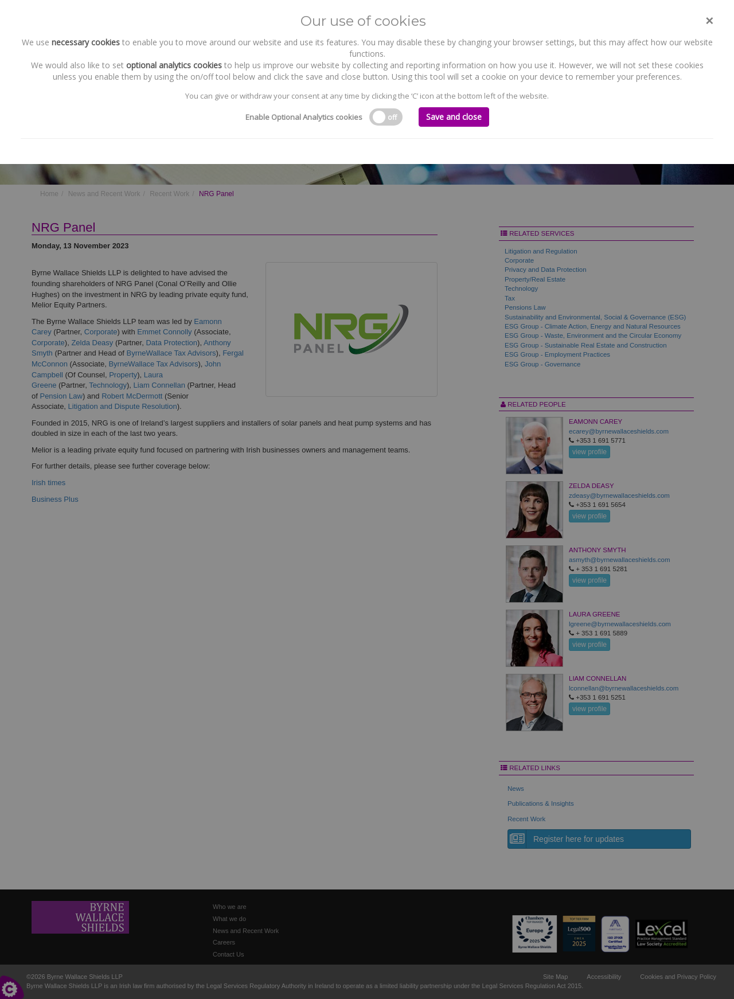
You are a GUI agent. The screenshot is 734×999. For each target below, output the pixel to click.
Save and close (454, 116)
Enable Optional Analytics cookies (303, 117)
